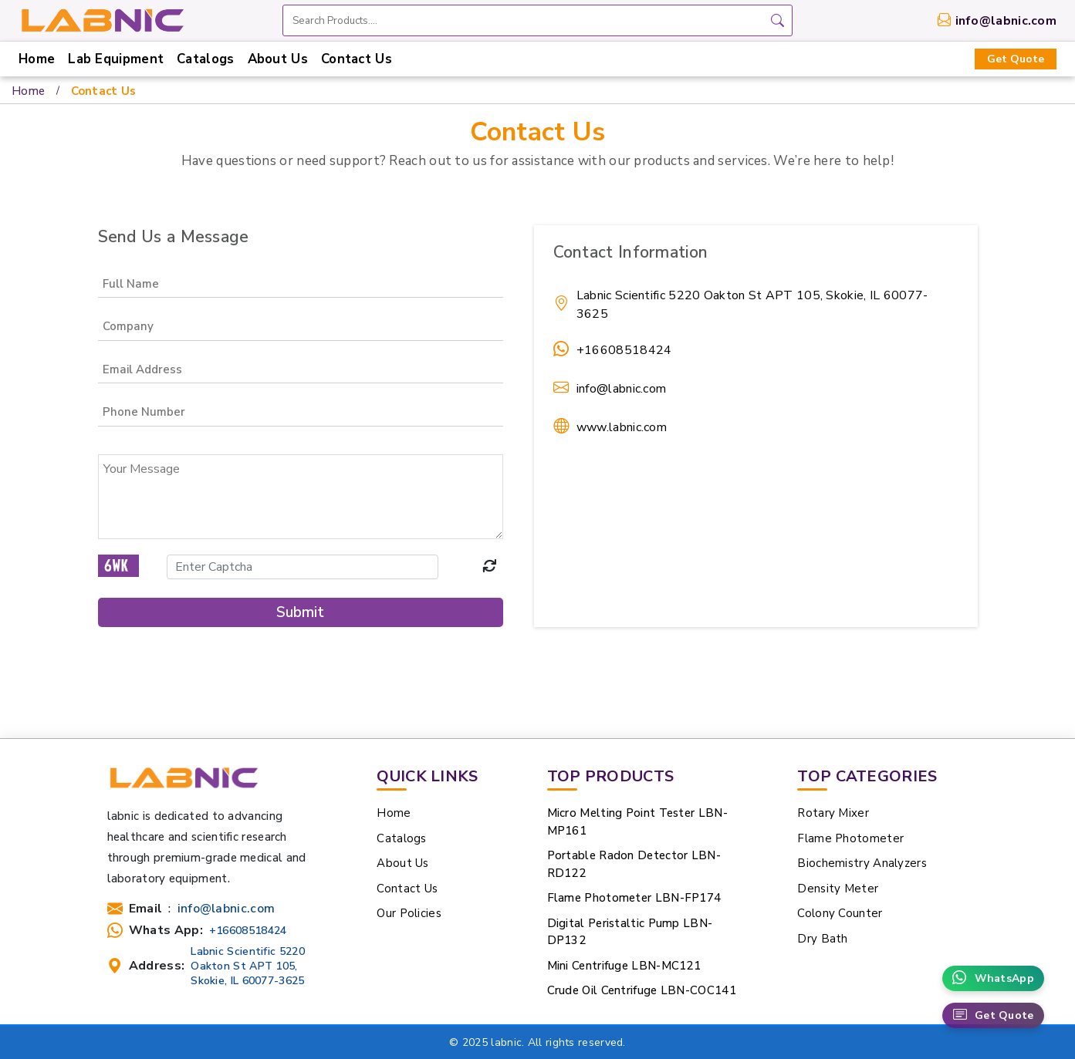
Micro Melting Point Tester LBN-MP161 (637, 821)
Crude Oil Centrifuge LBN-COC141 (641, 990)
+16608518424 (624, 350)
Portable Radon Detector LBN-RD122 (634, 864)
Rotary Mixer (833, 813)
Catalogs (205, 59)
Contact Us (356, 59)
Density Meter (837, 888)
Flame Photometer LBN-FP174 (634, 898)
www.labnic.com (621, 427)
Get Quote (1015, 59)
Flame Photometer (850, 838)
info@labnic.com (1006, 20)
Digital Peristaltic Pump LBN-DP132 (630, 932)
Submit (300, 612)
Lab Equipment (116, 59)
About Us (278, 59)
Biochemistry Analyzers (862, 863)
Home (37, 59)
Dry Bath (822, 938)
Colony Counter (839, 913)
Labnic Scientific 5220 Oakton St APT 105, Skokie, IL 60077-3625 (248, 966)
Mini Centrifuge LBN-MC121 (624, 965)
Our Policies (409, 913)
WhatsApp (993, 978)
